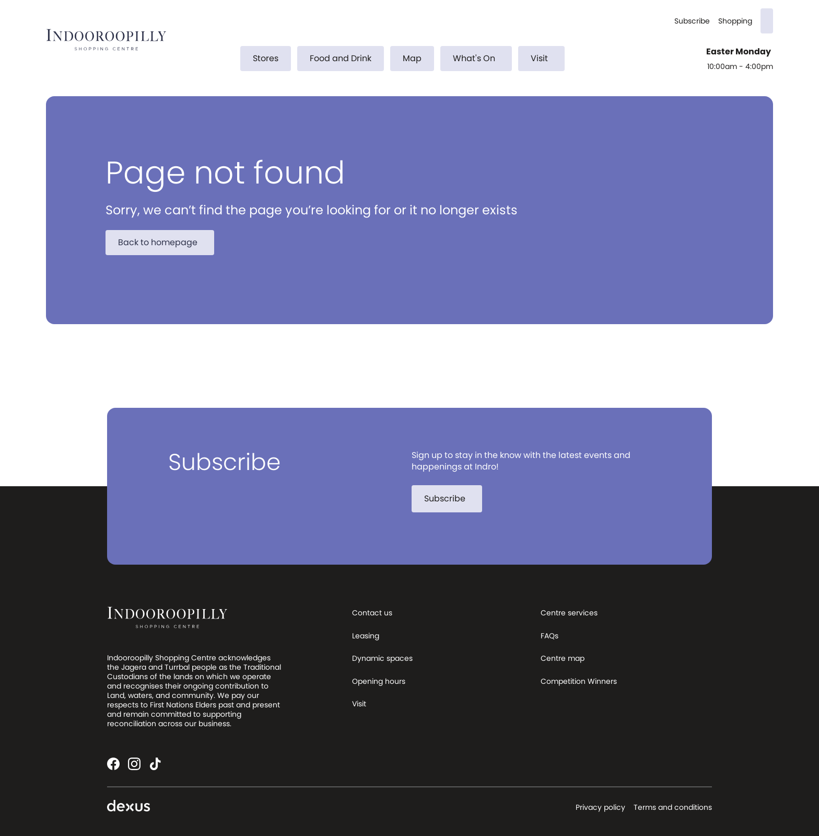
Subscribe (692, 21)
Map (412, 58)
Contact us (372, 613)
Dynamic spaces (382, 658)
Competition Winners (579, 681)
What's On (480, 58)
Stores (265, 58)
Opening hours (378, 681)
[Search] (766, 20)
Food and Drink (340, 58)
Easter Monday (739, 52)
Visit (545, 58)
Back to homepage (164, 242)
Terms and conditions (673, 807)
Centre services (569, 613)
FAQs (549, 636)
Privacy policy (600, 807)
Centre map (562, 658)
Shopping (735, 21)
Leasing (365, 636)
